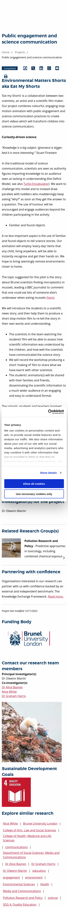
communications (16, 847)
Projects (20, 52)
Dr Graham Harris (14, 696)
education (39, 871)
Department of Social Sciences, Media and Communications (31, 855)
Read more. (55, 596)
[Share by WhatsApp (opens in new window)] (49, 68)
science (53, 898)
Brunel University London (40, 823)
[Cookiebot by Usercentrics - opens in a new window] (48, 412)
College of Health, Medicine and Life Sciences (27, 838)
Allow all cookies (34, 483)
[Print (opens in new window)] (6, 76)
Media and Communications (22, 891)
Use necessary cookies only (34, 494)
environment (33, 877)
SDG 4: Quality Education (19, 905)
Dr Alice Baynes (12, 687)
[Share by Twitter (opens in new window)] (33, 68)
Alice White (9, 692)
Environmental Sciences (19, 884)
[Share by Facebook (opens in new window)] (25, 68)
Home (5, 52)
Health (44, 884)
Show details (48, 472)
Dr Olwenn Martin (15, 871)
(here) (50, 298)
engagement (11, 877)
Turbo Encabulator (35, 184)
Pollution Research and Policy (23, 898)
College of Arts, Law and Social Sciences (29, 830)
